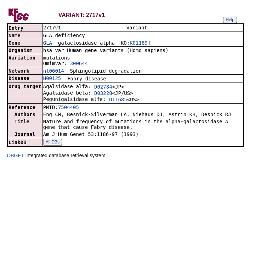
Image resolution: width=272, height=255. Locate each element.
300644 (79, 64)
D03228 (103, 94)
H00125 (52, 79)
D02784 (103, 87)
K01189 (139, 43)
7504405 (68, 108)
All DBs (53, 142)
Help (230, 19)
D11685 (118, 100)
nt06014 (53, 71)
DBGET (15, 156)
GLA (47, 43)
